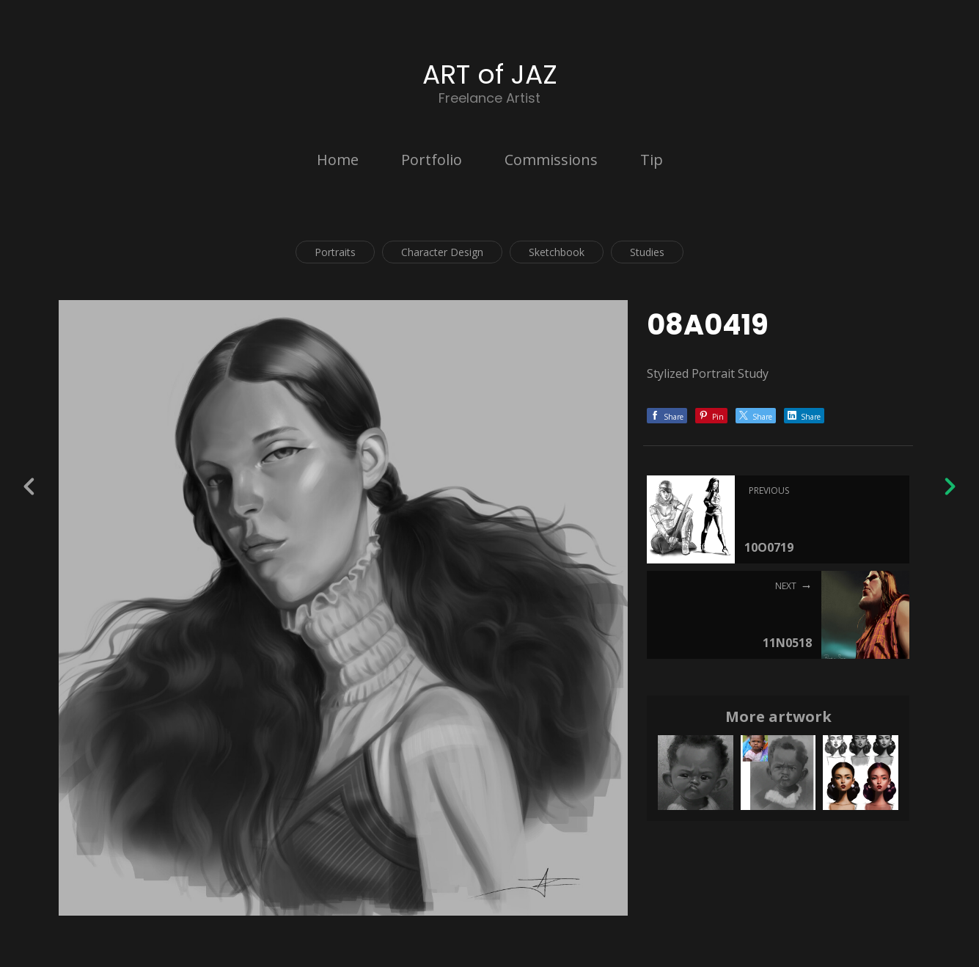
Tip (651, 159)
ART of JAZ (489, 74)
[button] (918, 877)
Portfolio (431, 159)
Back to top (918, 936)
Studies (647, 252)
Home (338, 159)
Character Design (442, 252)
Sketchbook (556, 252)
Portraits (335, 252)
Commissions (551, 159)
